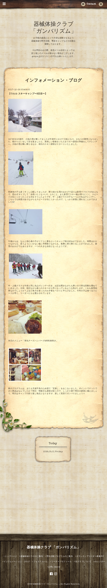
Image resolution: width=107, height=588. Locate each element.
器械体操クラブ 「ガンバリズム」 (53, 547)
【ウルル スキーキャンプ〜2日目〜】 (27, 94)
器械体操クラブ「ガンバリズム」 (46, 584)
